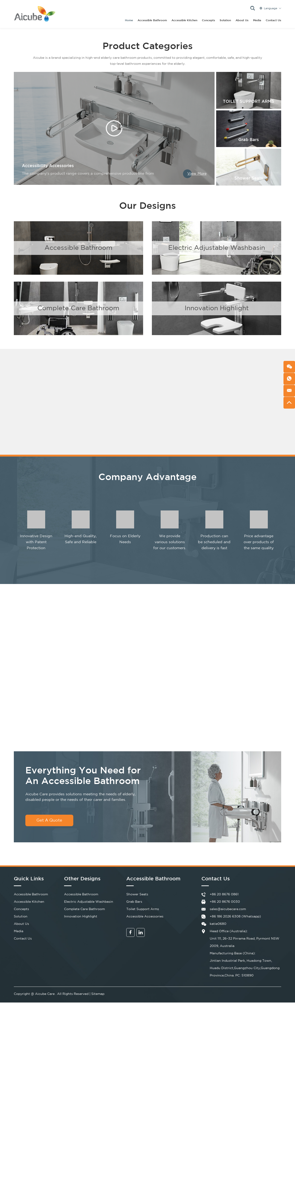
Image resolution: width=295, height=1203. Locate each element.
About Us (242, 20)
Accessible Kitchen (184, 20)
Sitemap (97, 994)
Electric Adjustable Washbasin (216, 248)
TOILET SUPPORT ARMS (248, 101)
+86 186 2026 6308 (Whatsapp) (235, 916)
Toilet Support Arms (142, 909)
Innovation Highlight (217, 308)
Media (257, 20)
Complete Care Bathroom (78, 308)
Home (129, 20)
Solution (225, 20)
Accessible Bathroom (152, 20)
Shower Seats (248, 178)
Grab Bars (248, 140)
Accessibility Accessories (48, 166)
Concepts (208, 20)
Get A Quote (49, 820)
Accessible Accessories (144, 916)
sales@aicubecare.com (228, 909)
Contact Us (273, 20)
